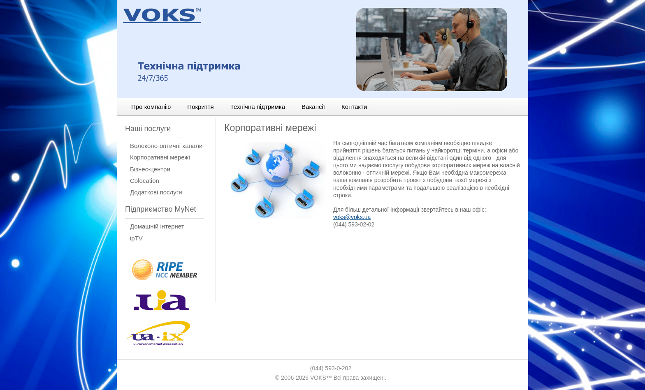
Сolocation (144, 180)
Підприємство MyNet (160, 209)
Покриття (200, 106)
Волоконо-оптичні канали (166, 145)
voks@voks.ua (352, 217)
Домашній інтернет (157, 226)
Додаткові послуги (156, 192)
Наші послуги (148, 129)
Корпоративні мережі (160, 157)
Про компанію (151, 106)
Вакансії (313, 106)
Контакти (354, 106)
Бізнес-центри (150, 169)
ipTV (136, 238)
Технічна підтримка (257, 106)
